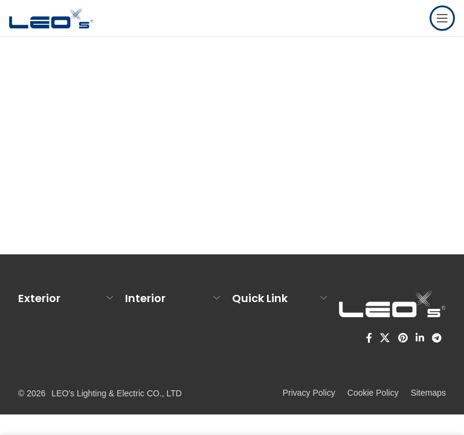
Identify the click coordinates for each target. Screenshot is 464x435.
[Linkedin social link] (419, 338)
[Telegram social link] (437, 338)
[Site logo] (51, 17)
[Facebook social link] (369, 338)
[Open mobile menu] (442, 18)
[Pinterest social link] (402, 338)
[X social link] (385, 338)
